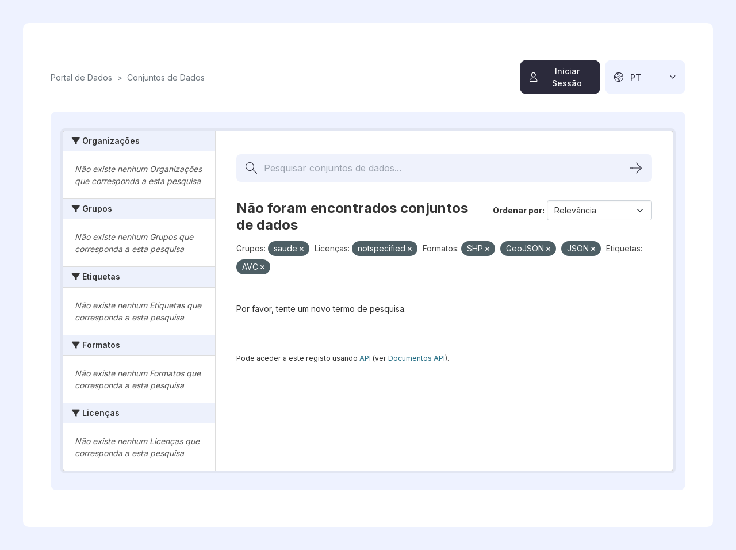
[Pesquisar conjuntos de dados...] (444, 168)
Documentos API (416, 358)
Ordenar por (517, 210)
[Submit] (635, 168)
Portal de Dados (81, 77)
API (365, 358)
